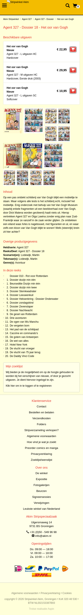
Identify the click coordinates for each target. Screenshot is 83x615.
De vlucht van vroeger (22, 348)
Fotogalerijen (41, 485)
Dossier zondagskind (21, 302)
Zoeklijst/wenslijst (41, 459)
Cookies (67, 593)
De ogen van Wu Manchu (24, 321)
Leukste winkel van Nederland (41, 508)
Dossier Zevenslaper (21, 306)
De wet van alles (19, 340)
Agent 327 (27, 19)
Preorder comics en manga (41, 448)
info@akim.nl (43, 535)
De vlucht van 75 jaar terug (25, 352)
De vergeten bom (19, 325)
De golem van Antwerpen (24, 337)
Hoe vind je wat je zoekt (41, 442)
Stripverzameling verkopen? (41, 430)
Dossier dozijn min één (23, 279)
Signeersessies (41, 496)
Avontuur (20, 262)
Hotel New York (18, 344)
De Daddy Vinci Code (22, 356)
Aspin (51, 608)
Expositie (41, 479)
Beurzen (41, 491)
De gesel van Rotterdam (23, 314)
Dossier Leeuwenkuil (21, 295)
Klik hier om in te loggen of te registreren (29, 385)
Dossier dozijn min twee (23, 287)
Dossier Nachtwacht (21, 310)
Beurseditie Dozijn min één (25, 283)
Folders (41, 424)
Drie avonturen (18, 318)
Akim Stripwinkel (11, 19)
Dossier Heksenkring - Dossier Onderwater (34, 298)
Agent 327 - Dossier (44, 19)
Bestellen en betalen (41, 412)
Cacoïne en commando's (24, 333)
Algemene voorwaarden (41, 436)
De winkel (41, 473)
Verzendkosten (41, 418)
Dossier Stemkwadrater (23, 291)
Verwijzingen (41, 502)
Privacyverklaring (41, 453)
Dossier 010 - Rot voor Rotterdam (29, 276)
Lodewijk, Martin (30, 255)
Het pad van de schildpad (24, 329)
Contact (41, 406)
